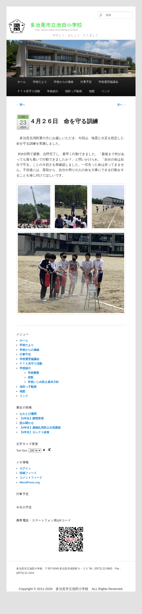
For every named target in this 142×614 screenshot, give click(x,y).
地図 (92, 91)
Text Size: (22, 450)
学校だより (40, 81)
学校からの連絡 (64, 81)
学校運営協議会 (108, 81)
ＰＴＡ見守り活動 (28, 91)
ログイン (25, 468)
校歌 (30, 377)
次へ (121, 104)
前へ (20, 104)
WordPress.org (30, 482)
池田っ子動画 (73, 91)
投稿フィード (28, 473)
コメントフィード (31, 477)
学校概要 (33, 372)
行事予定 (86, 81)
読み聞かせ (27, 423)
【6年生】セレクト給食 (34, 432)
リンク (105, 91)
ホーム (21, 81)
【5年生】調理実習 (32, 418)
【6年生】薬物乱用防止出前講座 (40, 427)
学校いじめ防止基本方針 (43, 382)
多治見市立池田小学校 (49, 26)
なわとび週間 (28, 413)
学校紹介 (52, 91)
